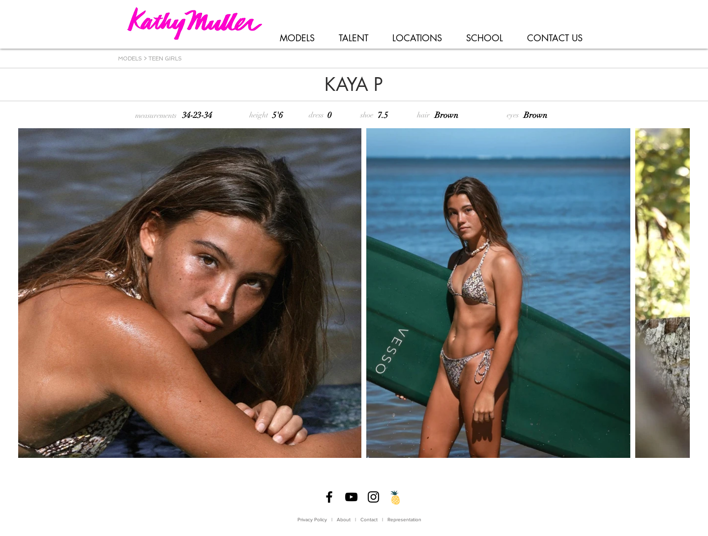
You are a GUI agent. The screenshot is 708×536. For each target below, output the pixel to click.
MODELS (130, 59)
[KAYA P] (354, 85)
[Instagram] (373, 497)
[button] (296, 38)
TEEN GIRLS (165, 59)
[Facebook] (329, 497)
